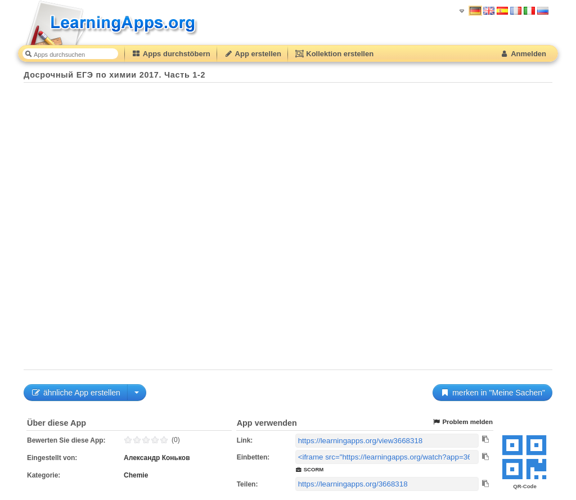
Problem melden (462, 422)
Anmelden (523, 53)
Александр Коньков (157, 458)
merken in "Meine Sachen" (492, 392)
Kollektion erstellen (334, 53)
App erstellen (252, 53)
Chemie (136, 475)
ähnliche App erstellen (75, 392)
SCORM (309, 469)
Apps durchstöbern (171, 53)
